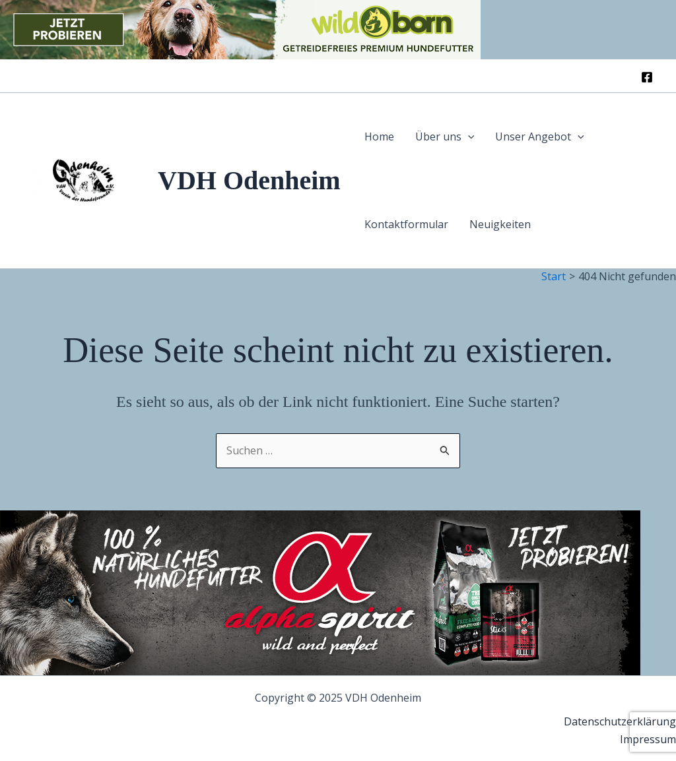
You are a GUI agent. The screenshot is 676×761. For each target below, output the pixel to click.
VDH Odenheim (249, 180)
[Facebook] (647, 77)
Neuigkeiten (500, 224)
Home (379, 136)
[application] (468, 137)
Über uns (445, 137)
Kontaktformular (406, 224)
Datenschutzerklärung (620, 721)
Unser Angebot (539, 137)
